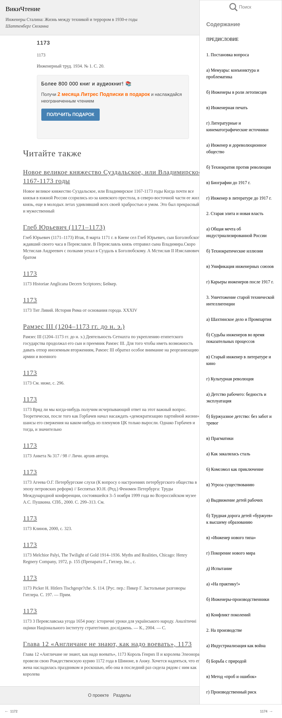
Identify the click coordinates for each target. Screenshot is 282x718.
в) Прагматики (219, 438)
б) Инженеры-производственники (237, 599)
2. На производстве (224, 630)
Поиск (240, 7)
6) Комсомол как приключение (235, 469)
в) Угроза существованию (230, 484)
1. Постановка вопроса (227, 54)
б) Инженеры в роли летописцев (236, 92)
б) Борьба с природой (226, 661)
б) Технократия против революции (238, 167)
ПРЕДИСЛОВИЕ (222, 39)
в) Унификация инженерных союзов (240, 266)
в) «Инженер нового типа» (231, 537)
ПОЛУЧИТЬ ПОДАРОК (70, 114)
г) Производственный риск (231, 692)
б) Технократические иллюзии (234, 251)
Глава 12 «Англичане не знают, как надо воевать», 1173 (107, 643)
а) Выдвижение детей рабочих (234, 500)
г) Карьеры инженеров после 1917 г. (240, 281)
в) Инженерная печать (227, 107)
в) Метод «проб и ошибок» (231, 676)
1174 (263, 711)
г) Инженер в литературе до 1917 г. (239, 198)
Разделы (122, 695)
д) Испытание (219, 568)
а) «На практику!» (223, 584)
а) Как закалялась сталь (228, 453)
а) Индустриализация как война (235, 645)
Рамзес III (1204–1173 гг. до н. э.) (74, 326)
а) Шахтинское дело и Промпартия (238, 319)
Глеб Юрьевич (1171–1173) (64, 227)
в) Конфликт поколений (228, 614)
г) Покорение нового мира (230, 553)
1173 (30, 273)
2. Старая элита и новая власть (234, 213)
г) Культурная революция (230, 379)
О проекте (98, 695)
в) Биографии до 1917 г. (228, 182)
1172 (14, 711)
